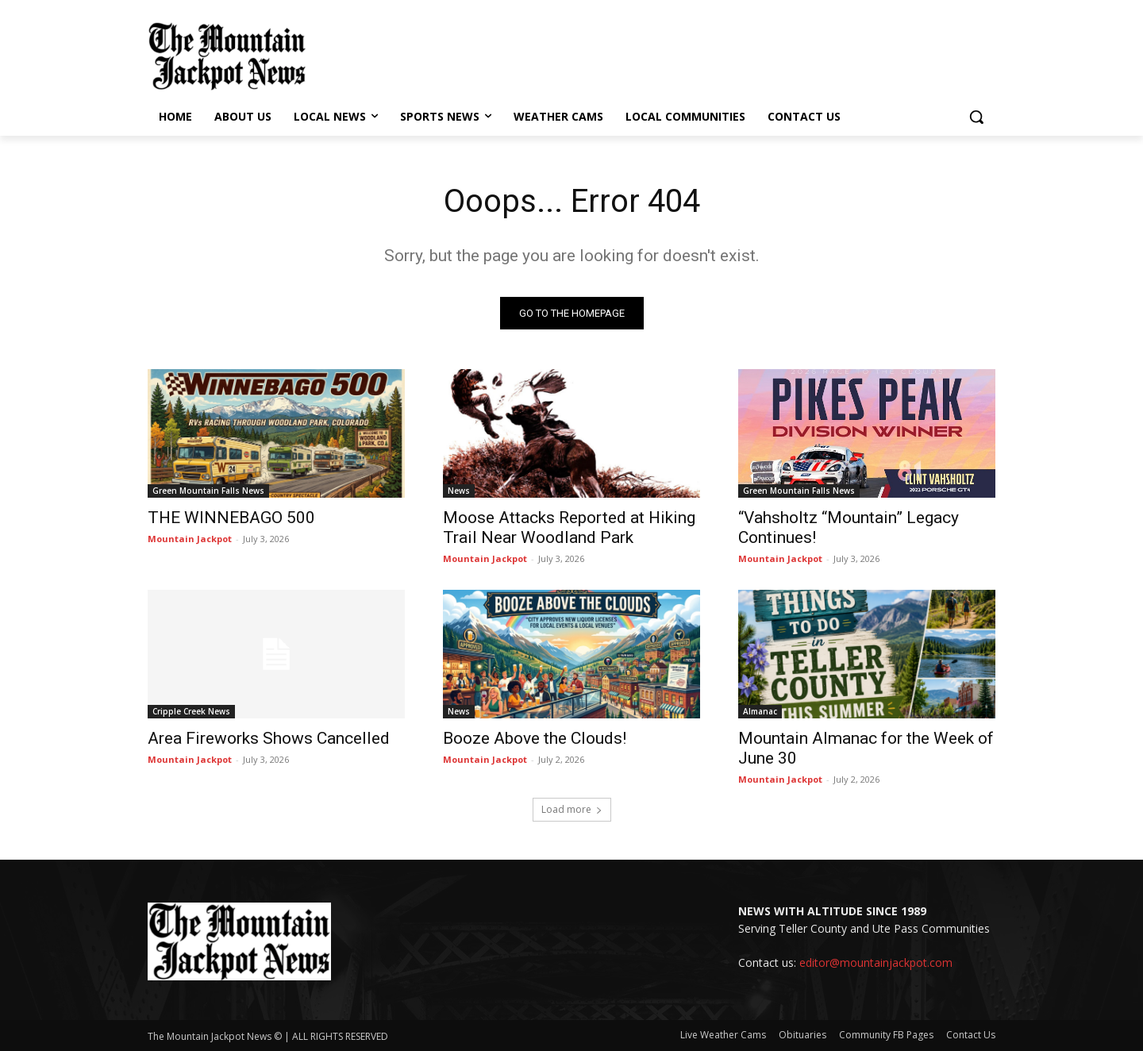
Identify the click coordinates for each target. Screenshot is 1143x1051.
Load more (571, 809)
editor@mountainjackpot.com (875, 962)
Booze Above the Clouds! (534, 738)
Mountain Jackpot (190, 539)
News (459, 490)
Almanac (760, 711)
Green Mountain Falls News (208, 490)
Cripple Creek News (191, 711)
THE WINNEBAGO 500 (231, 517)
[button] (976, 117)
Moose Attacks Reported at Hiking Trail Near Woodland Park (569, 527)
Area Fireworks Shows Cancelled (269, 738)
